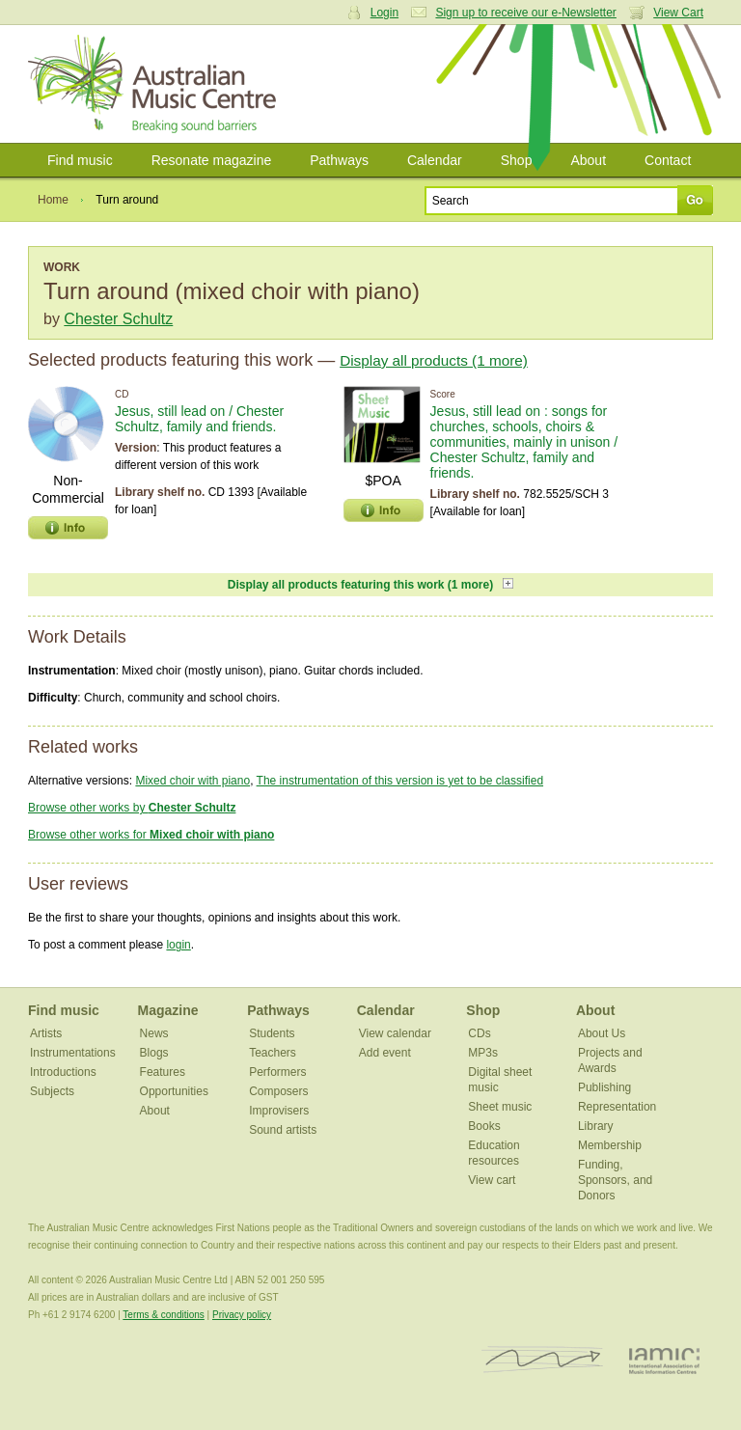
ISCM (543, 1360)
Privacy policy (241, 1314)
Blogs (154, 1052)
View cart (491, 1180)
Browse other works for (151, 834)
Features (162, 1072)
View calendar (395, 1033)
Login (384, 12)
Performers (277, 1072)
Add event (385, 1052)
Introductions (63, 1072)
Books (484, 1126)
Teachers (272, 1052)
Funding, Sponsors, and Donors (615, 1180)
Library (596, 1126)
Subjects (52, 1091)
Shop (517, 160)
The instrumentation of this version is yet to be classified (400, 780)
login (178, 944)
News (154, 1033)
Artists (46, 1033)
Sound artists (282, 1130)
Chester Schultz (118, 319)
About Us (601, 1033)
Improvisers (279, 1110)
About (588, 160)
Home (53, 199)
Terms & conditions (163, 1314)
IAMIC (664, 1360)
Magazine (168, 1010)
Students (271, 1033)
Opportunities (174, 1091)
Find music (80, 160)
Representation (617, 1107)
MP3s (483, 1052)
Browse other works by (131, 807)
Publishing (604, 1087)
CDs (479, 1033)
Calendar (434, 160)
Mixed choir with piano (192, 780)
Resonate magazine (211, 160)
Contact (668, 160)
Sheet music (500, 1107)
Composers (278, 1091)
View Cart (678, 12)
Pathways (339, 160)
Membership (610, 1145)
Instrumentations (73, 1052)
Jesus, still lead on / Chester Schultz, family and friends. (199, 418)
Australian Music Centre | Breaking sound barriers (156, 84)
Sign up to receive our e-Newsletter (525, 12)
